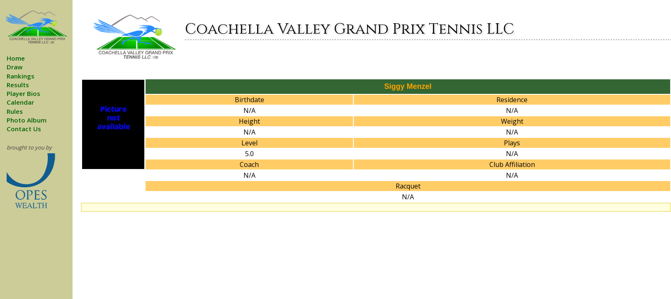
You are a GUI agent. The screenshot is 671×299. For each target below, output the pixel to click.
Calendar (20, 102)
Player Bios (23, 93)
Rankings (20, 76)
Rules (15, 111)
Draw (14, 67)
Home (16, 58)
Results (18, 85)
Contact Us (24, 129)
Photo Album (26, 120)
